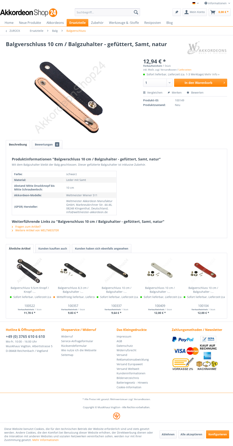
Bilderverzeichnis (128, 378)
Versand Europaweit (130, 364)
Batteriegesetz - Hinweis (132, 382)
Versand (122, 355)
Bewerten (195, 92)
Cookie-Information (129, 387)
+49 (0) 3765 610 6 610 (25, 336)
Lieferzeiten (185, 69)
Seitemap (67, 355)
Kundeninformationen (131, 373)
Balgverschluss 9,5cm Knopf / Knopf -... (30, 290)
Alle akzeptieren (191, 434)
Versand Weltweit (128, 369)
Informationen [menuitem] (216, 3)
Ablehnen (168, 434)
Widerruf (67, 336)
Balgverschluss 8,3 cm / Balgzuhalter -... (73, 290)
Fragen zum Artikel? (26, 226)
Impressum (124, 336)
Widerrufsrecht (126, 350)
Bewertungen (47, 144)
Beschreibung (18, 144)
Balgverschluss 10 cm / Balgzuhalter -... (116, 290)
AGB (119, 341)
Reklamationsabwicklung (133, 359)
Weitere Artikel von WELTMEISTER (35, 230)
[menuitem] (107, 12)
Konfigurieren (217, 434)
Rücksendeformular (74, 346)
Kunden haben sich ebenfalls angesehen (101, 248)
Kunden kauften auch (52, 248)
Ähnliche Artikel (19, 248)
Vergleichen (152, 92)
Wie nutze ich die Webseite (78, 350)
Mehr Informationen (45, 440)
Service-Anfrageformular (77, 341)
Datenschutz (125, 346)
